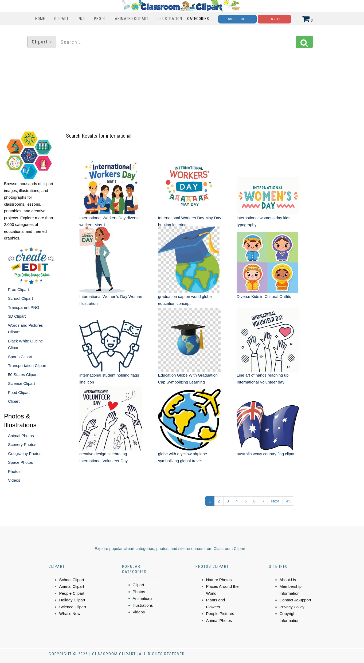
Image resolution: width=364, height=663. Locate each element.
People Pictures (220, 613)
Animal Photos (21, 435)
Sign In (274, 19)
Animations (142, 598)
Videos (14, 480)
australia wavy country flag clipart (266, 454)
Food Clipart (19, 392)
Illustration (170, 19)
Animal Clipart (71, 586)
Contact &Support (295, 600)
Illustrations (143, 605)
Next (275, 501)
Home (40, 19)
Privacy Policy (292, 607)
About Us (288, 579)
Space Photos (20, 462)
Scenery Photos (22, 444)
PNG (81, 19)
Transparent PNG (23, 307)
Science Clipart (21, 383)
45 (288, 501)
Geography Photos (24, 453)
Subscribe (237, 19)
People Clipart (71, 593)
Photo (100, 19)
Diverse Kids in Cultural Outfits (264, 296)
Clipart (61, 19)
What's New (70, 613)
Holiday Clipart (72, 600)
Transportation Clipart (27, 365)
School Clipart (20, 298)
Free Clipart (18, 289)
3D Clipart (17, 316)
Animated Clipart (131, 19)
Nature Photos (219, 579)
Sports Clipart (20, 356)
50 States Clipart (23, 374)
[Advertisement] (182, 89)
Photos (14, 471)
